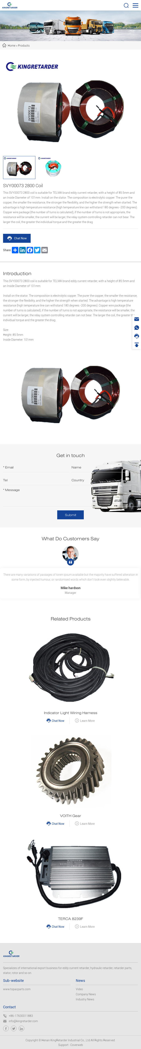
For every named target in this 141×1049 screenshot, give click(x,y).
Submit (70, 515)
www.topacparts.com (16, 989)
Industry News (85, 999)
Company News (86, 994)
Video (79, 989)
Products (24, 45)
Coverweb (76, 1045)
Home (11, 45)
